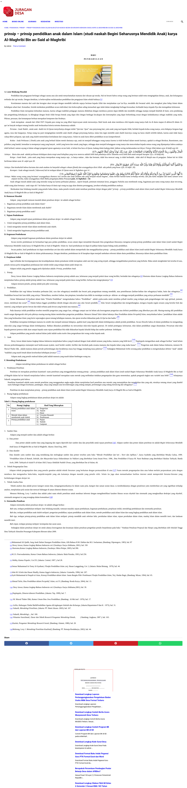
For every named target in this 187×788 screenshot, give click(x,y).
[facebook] (163, 9)
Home (6, 17)
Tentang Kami (124, 782)
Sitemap (101, 782)
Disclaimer (92, 782)
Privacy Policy (81, 782)
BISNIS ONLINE (19, 17)
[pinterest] (80, 760)
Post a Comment (19, 50)
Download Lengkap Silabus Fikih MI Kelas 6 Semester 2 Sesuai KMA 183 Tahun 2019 (158, 143)
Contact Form (112, 782)
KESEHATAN (47, 17)
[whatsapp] (110, 760)
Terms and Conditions (65, 782)
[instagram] (180, 9)
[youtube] (174, 9)
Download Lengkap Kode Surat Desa (155, 98)
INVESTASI (60, 17)
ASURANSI (34, 17)
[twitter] (168, 9)
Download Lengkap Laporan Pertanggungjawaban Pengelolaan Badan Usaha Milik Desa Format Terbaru (157, 54)
